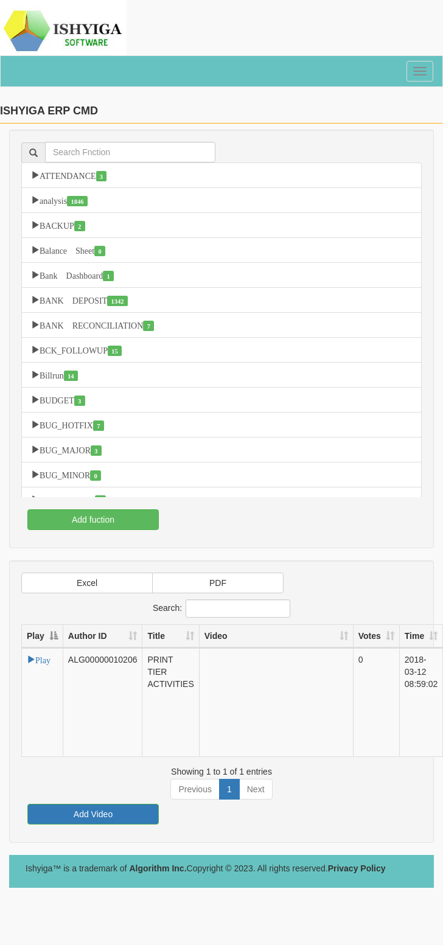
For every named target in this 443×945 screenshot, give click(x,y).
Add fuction (93, 520)
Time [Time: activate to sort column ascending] (414, 636)
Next (256, 789)
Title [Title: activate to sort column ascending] (156, 636)
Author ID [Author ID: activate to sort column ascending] (87, 636)
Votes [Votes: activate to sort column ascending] (369, 636)
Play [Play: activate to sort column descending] (35, 636)
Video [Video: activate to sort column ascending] (216, 636)
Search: (221, 608)
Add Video (93, 814)
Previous (194, 789)
